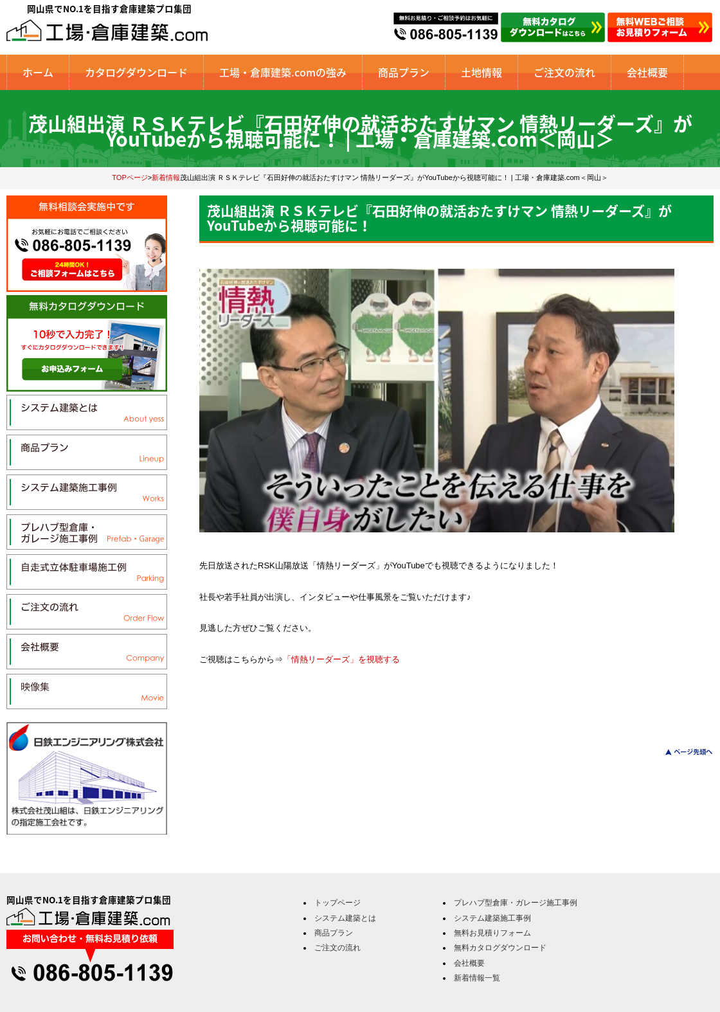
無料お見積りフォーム (492, 932)
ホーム (37, 72)
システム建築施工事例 (492, 918)
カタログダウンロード (136, 72)
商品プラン (403, 72)
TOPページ (130, 177)
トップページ (337, 902)
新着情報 (166, 177)
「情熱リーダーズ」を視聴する (341, 659)
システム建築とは (345, 918)
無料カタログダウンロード (500, 947)
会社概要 (647, 72)
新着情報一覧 (477, 977)
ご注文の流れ (564, 72)
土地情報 (481, 72)
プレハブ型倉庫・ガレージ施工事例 (515, 902)
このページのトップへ (681, 751)
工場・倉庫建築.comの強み (282, 72)
